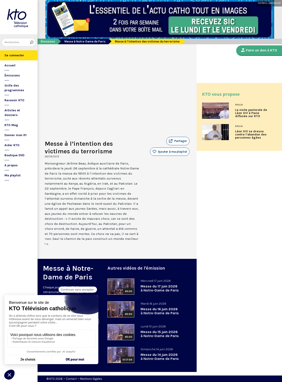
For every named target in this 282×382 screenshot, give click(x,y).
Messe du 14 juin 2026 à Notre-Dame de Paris (160, 356)
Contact (71, 378)
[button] (177, 141)
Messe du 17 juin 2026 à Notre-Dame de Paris (160, 288)
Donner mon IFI (15, 135)
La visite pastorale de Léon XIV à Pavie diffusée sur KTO (251, 113)
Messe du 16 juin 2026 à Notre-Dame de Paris (160, 311)
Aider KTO (11, 145)
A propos (11, 165)
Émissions (12, 75)
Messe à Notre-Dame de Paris (84, 41)
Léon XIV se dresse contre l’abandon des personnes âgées (251, 134)
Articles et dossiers (12, 112)
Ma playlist (12, 175)
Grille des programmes (14, 88)
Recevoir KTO (14, 100)
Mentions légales (91, 378)
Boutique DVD (14, 155)
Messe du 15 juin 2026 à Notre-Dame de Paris (160, 334)
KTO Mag (11, 125)
